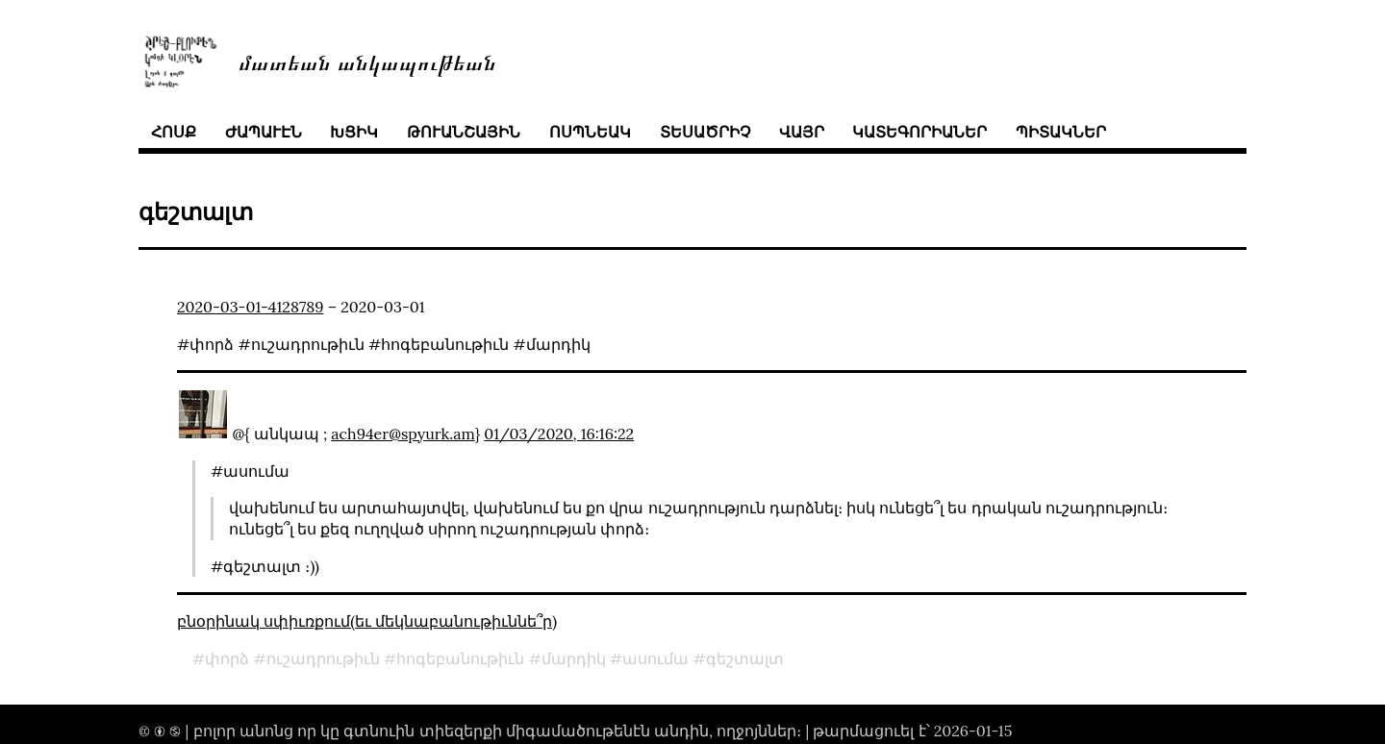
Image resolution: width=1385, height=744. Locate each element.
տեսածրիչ (705, 131)
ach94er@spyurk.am (402, 433)
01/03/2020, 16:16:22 (559, 433)
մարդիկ (573, 658)
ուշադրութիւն (323, 658)
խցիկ (354, 131)
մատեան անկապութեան (367, 61)
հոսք (173, 131)
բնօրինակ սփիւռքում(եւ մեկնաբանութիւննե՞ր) (367, 621)
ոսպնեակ (590, 131)
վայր (801, 131)
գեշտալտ (745, 658)
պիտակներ (1061, 131)
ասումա (655, 658)
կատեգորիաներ (919, 131)
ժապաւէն (263, 131)
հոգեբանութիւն (460, 658)
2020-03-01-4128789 (250, 306)
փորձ (227, 658)
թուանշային (463, 131)
